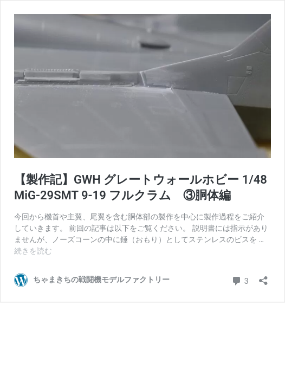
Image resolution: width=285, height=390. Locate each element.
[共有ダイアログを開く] (263, 277)
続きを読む (33, 250)
